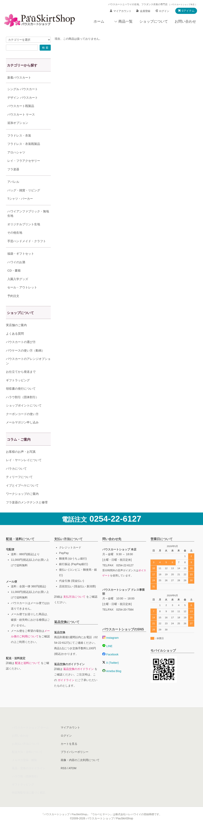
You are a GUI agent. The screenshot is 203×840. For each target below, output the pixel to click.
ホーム (99, 21)
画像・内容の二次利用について (80, 770)
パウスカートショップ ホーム (30, 737)
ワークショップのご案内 (22, 503)
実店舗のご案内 (16, 335)
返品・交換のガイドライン (28, 778)
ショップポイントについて (24, 415)
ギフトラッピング (18, 390)
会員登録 (145, 11)
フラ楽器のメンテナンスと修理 (27, 512)
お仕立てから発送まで (21, 381)
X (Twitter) (110, 672)
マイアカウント (122, 11)
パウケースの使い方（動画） (25, 360)
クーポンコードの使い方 (22, 424)
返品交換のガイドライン (78, 678)
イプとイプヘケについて (22, 495)
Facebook (110, 664)
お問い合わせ (185, 21)
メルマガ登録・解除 (24, 770)
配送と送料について (27, 672)
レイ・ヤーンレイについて (24, 470)
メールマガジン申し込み (22, 432)
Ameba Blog (111, 681)
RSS (63, 778)
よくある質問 (15, 343)
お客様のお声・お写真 (21, 461)
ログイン (164, 11)
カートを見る (69, 753)
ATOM (72, 778)
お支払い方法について (26, 753)
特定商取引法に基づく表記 (28, 802)
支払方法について (74, 606)
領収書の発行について (21, 398)
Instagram (110, 647)
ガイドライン (66, 690)
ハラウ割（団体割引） (26, 786)
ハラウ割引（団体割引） (22, 407)
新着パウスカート (19, 77)
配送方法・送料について (27, 761)
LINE (107, 656)
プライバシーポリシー (74, 761)
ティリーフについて (19, 486)
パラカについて (16, 478)
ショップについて (153, 21)
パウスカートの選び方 (21, 352)
